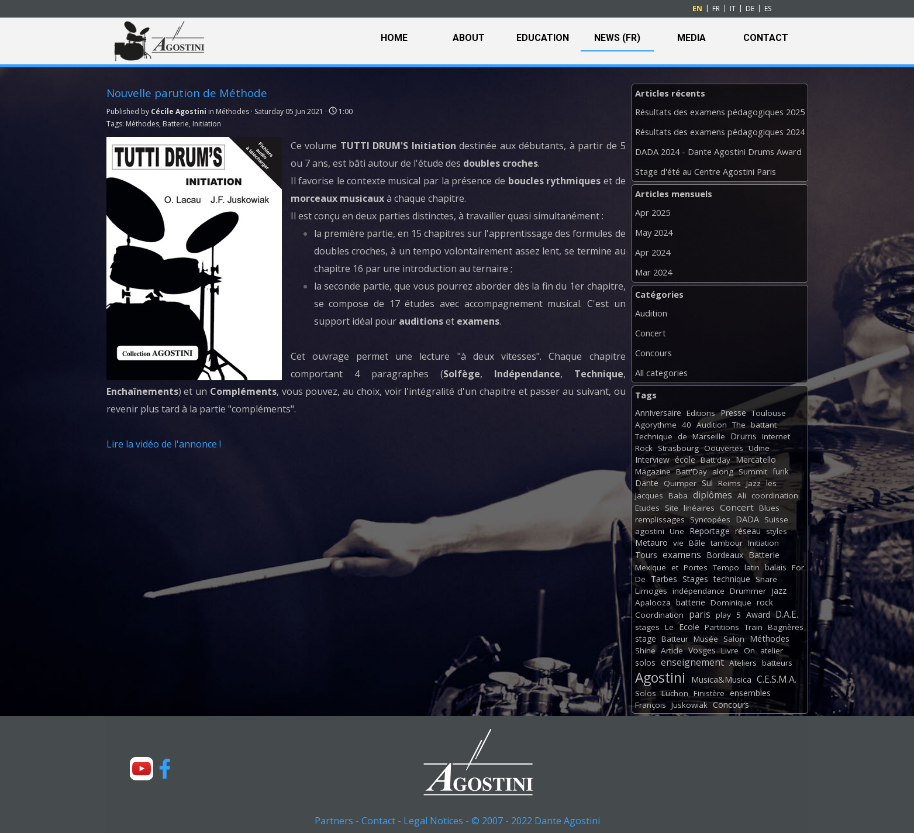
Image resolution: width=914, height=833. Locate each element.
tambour (726, 543)
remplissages (660, 519)
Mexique (650, 567)
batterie (690, 602)
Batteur (674, 639)
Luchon (674, 693)
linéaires (699, 507)
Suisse (776, 519)
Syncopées (710, 519)
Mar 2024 (653, 272)
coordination (774, 495)
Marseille (708, 436)
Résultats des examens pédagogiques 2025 (720, 112)
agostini (649, 531)
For (798, 567)
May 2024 (653, 232)
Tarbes (664, 578)
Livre (730, 650)
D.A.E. (786, 614)
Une (677, 531)
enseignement (692, 662)
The (739, 424)
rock (765, 602)
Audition (651, 313)
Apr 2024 (652, 252)
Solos (645, 693)
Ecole (689, 626)
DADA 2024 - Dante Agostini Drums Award (718, 151)
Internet (776, 436)
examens (682, 554)
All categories (661, 372)
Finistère (709, 693)
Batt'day (715, 460)
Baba (678, 495)
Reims (729, 483)
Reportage (709, 530)
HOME (394, 37)
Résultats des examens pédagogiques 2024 (720, 131)
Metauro (651, 542)
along (722, 471)
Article (672, 650)
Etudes (647, 507)
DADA (747, 519)
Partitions (722, 627)
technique (731, 578)
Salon (733, 639)
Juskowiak (689, 705)
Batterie (176, 124)
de (682, 436)
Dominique (730, 602)
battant (764, 424)
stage (645, 638)
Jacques (649, 495)
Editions (701, 413)
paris (699, 614)
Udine (759, 448)
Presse (733, 412)
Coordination (659, 615)
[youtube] (141, 768)
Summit (753, 471)
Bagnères (785, 627)
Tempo (726, 567)
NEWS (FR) (617, 37)
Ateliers (743, 663)
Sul (707, 482)
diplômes (712, 494)
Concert (650, 333)
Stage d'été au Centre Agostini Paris (705, 171)
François (650, 705)
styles (776, 531)
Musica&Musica (721, 679)
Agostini (660, 678)
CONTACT (765, 37)
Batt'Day (691, 471)
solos (645, 662)
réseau (748, 530)
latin (752, 567)
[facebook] (165, 768)
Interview (652, 459)
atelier (771, 650)
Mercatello (756, 459)
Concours (653, 353)
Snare (766, 579)
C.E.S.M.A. (776, 679)
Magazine (653, 471)
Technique (653, 436)
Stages (695, 578)
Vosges (702, 650)
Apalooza (653, 602)
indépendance (698, 591)
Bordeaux (724, 554)
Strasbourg (678, 448)
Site (671, 507)
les (771, 483)
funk (780, 471)
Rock (644, 448)
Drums (743, 436)
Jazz (753, 483)
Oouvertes (723, 448)
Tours (646, 554)
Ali (741, 495)
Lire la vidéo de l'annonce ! (163, 444)
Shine (645, 650)
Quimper (680, 483)
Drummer (748, 591)
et (674, 567)
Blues (769, 507)
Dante (646, 482)
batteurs (777, 663)
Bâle (697, 543)
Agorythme (656, 424)
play (723, 615)
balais (776, 567)
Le (669, 627)
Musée (706, 639)
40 (686, 424)
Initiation (206, 124)
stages (647, 627)
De (640, 579)
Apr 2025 (652, 212)
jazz (779, 590)
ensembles (750, 692)
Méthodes (142, 124)
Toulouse (768, 413)
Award (758, 614)
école (685, 459)
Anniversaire (658, 412)
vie (678, 543)
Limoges (651, 591)
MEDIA (691, 37)
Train (753, 627)
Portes (696, 567)
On (749, 650)
